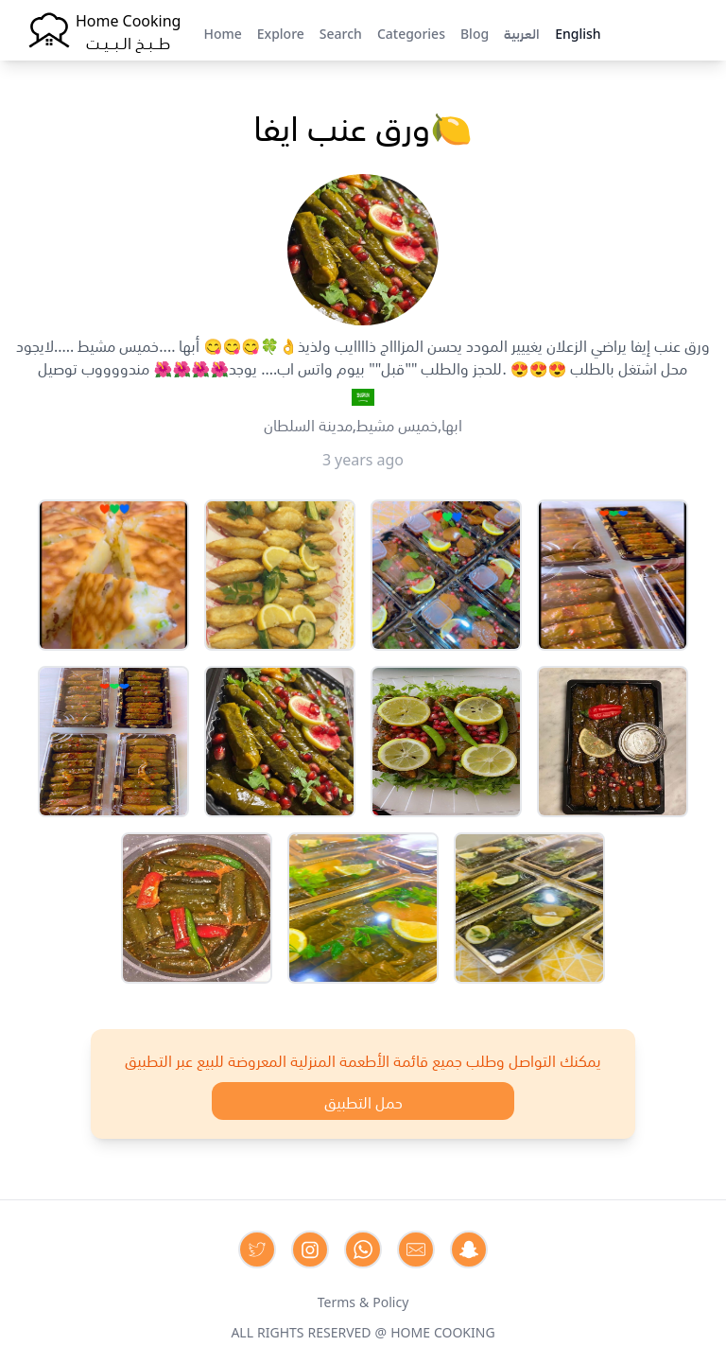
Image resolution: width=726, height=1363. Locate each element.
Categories (411, 32)
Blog (474, 32)
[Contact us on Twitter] (257, 1249)
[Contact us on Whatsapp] (363, 1249)
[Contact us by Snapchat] (469, 1249)
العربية (522, 32)
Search (341, 32)
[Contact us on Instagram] (310, 1249)
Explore (280, 32)
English (577, 32)
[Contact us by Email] (416, 1249)
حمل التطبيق (363, 1101)
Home (222, 32)
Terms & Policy (363, 1300)
